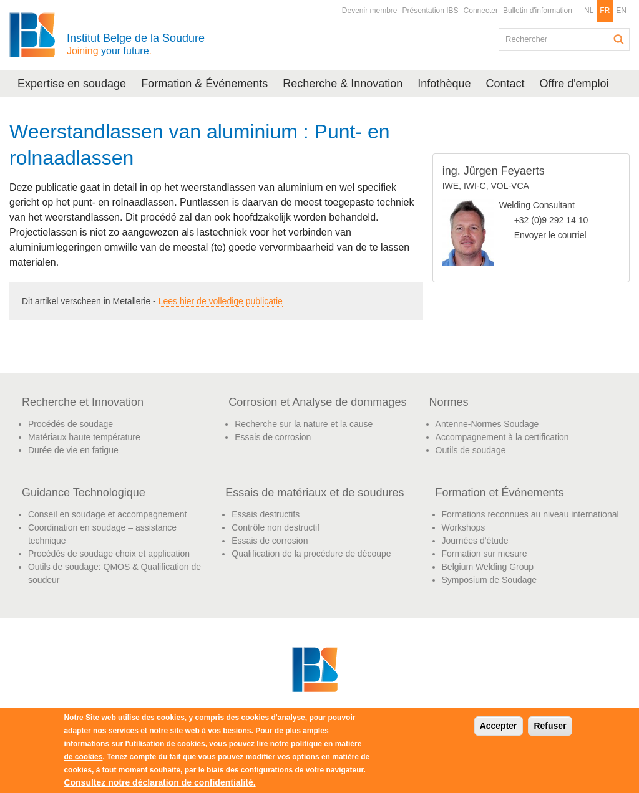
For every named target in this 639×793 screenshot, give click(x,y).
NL (588, 10)
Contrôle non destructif (276, 527)
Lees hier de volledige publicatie (221, 301)
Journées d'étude (475, 540)
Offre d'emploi (573, 83)
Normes (449, 402)
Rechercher (619, 39)
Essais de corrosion (273, 437)
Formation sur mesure (484, 554)
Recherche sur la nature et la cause (304, 424)
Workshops (463, 527)
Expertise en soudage (71, 83)
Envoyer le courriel (550, 235)
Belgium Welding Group (488, 567)
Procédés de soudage (70, 424)
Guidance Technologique (83, 492)
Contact (504, 83)
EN (621, 10)
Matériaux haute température (84, 437)
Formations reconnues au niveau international (530, 514)
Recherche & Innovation (342, 83)
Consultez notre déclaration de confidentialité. (159, 782)
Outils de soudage (471, 450)
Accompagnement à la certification (502, 437)
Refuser (550, 726)
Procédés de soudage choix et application (109, 554)
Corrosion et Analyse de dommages (317, 402)
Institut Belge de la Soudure (136, 44)
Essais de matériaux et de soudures (314, 492)
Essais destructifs (266, 514)
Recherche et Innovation (83, 402)
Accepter (498, 726)
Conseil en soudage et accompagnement (107, 514)
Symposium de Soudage (489, 580)
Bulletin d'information (537, 10)
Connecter (481, 10)
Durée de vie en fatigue (73, 450)
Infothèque (444, 83)
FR (605, 10)
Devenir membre (370, 10)
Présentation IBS (430, 10)
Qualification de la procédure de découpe (311, 554)
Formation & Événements (204, 83)
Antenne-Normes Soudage (487, 424)
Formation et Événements (500, 492)
